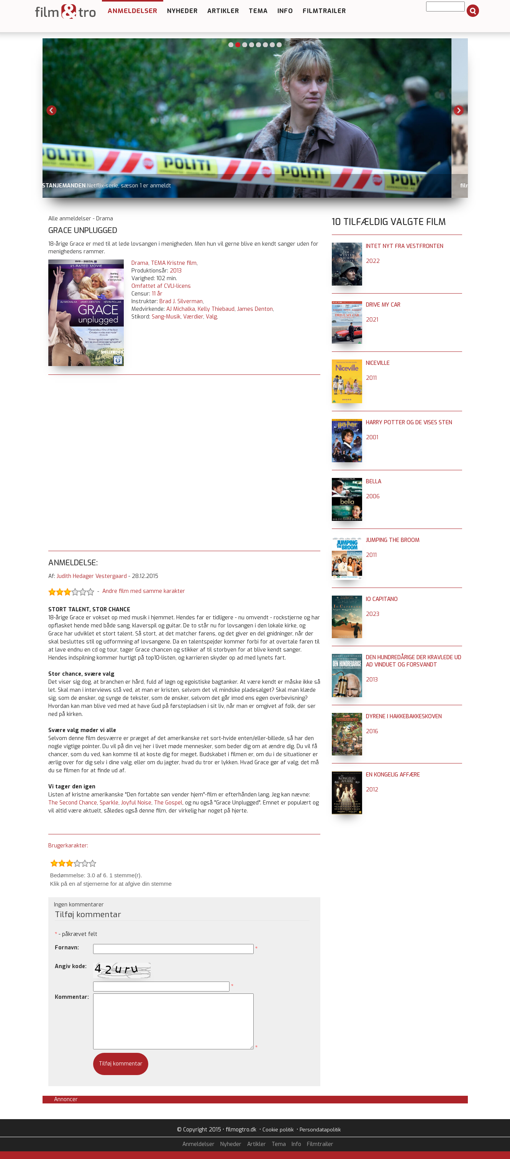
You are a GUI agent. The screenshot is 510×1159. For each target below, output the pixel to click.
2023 (372, 614)
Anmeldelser (132, 11)
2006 (373, 496)
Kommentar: (72, 997)
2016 (372, 731)
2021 (372, 319)
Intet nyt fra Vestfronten (404, 246)
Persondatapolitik (320, 1129)
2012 (372, 789)
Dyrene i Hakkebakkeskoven (404, 716)
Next (458, 110)
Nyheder (182, 11)
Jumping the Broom (393, 540)
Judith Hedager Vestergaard (92, 576)
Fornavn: (67, 947)
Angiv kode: (71, 966)
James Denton (255, 309)
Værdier (193, 316)
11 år (157, 293)
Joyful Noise (136, 802)
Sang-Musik (166, 316)
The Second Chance (72, 802)
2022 (373, 261)
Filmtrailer (324, 11)
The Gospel (168, 802)
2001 (372, 437)
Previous (51, 110)
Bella (373, 481)
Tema (258, 11)
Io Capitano (382, 599)
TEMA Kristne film (174, 263)
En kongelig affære (393, 774)
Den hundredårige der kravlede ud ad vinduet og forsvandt (413, 661)
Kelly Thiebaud (216, 309)
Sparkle (109, 802)
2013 (176, 270)
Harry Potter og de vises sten (409, 422)
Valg (211, 316)
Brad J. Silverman (181, 301)
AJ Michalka (180, 309)
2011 (371, 378)
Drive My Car (383, 305)
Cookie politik (278, 1129)
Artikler (223, 11)
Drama (139, 263)
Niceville (378, 363)
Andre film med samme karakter (143, 591)
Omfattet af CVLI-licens (161, 286)
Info (285, 11)
